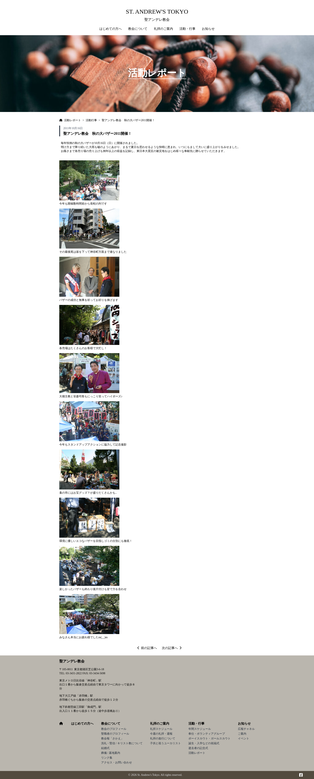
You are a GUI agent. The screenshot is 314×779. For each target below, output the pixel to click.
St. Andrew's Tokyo (157, 11)
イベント (243, 738)
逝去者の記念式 (198, 748)
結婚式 (105, 748)
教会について (110, 723)
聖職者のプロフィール (115, 733)
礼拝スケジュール (161, 728)
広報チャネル (246, 728)
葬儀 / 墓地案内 (110, 752)
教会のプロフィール (113, 728)
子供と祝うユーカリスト (165, 743)
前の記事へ (147, 648)
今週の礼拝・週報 (161, 733)
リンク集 (106, 757)
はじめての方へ (110, 28)
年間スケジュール (199, 728)
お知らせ (244, 723)
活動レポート (196, 752)
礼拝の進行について (162, 738)
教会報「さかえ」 (112, 738)
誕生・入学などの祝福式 (203, 743)
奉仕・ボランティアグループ (206, 733)
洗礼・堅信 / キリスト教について (122, 743)
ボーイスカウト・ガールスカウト (209, 738)
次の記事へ (171, 648)
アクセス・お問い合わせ (116, 762)
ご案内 (242, 733)
